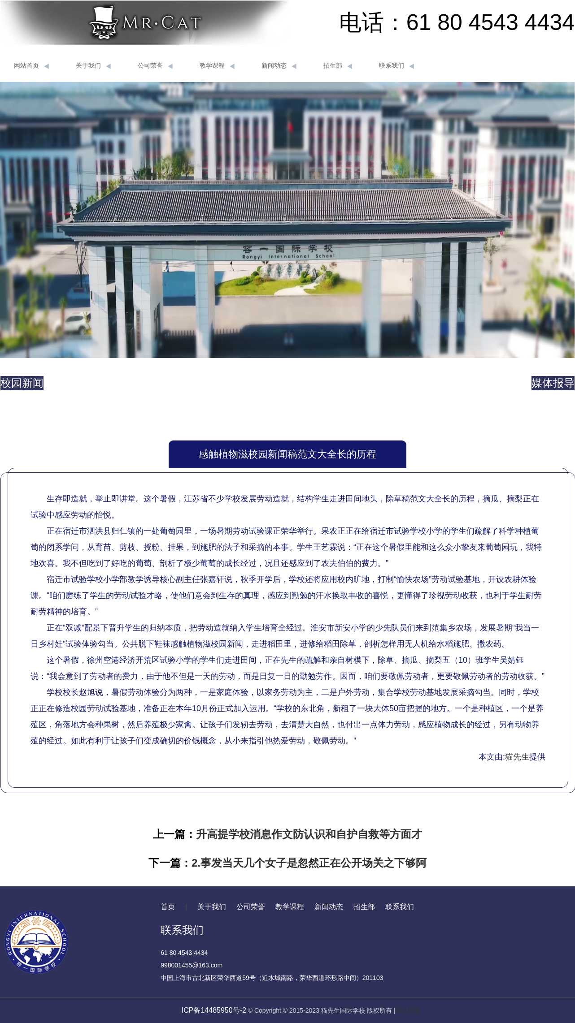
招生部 (337, 66)
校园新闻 (22, 383)
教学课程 (217, 66)
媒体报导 (553, 383)
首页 (168, 907)
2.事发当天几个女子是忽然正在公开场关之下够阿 (309, 863)
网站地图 (407, 1010)
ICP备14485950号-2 (214, 1010)
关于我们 (93, 66)
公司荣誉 (155, 66)
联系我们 (396, 66)
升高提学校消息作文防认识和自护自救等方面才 (309, 834)
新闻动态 (278, 66)
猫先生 (517, 756)
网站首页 (31, 66)
